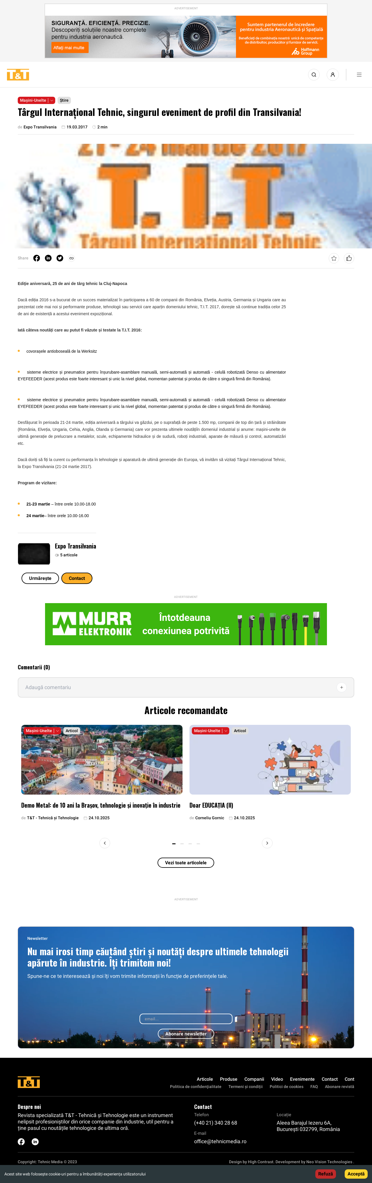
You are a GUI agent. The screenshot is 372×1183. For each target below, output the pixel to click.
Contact (77, 578)
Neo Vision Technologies (329, 1161)
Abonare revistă (339, 1086)
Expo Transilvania (75, 546)
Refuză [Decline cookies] (325, 1174)
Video (277, 1079)
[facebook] (36, 258)
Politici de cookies (286, 1086)
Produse (228, 1079)
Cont (349, 1079)
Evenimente (302, 1079)
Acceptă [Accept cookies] (356, 1174)
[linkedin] (48, 258)
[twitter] (59, 258)
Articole (205, 1079)
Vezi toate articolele (186, 862)
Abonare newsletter (186, 1034)
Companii (254, 1079)
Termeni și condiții (245, 1086)
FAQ (314, 1086)
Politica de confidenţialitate (195, 1086)
